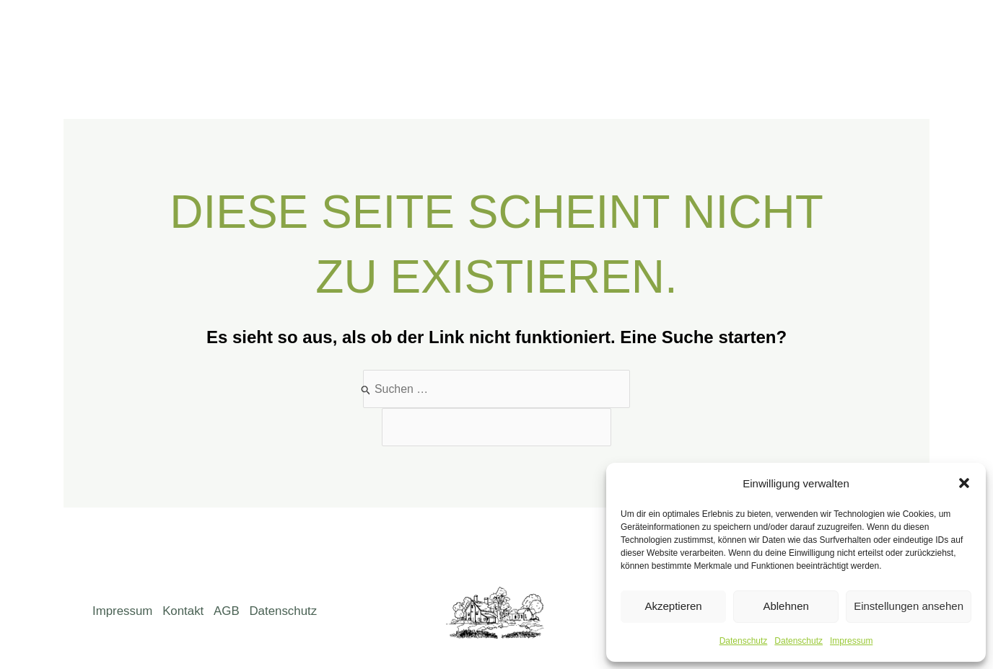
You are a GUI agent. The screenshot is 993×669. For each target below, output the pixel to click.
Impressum (851, 641)
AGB (229, 601)
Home (430, 37)
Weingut (569, 37)
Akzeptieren (672, 606)
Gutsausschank (719, 37)
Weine (635, 37)
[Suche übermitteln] (364, 389)
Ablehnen (785, 606)
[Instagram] (906, 37)
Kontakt (807, 37)
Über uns (497, 37)
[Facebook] (878, 37)
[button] (964, 483)
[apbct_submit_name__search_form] (614, 384)
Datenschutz (743, 641)
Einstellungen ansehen (908, 606)
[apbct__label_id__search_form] (496, 427)
